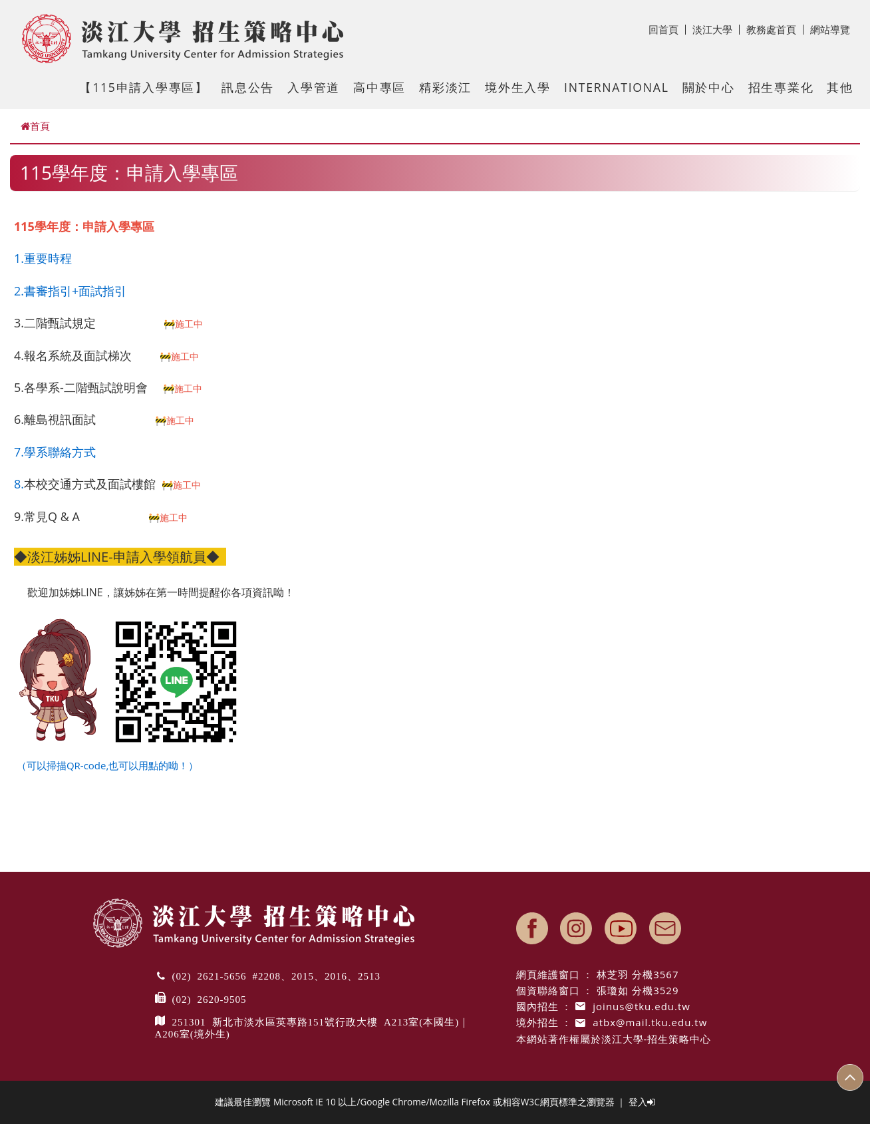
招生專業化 (781, 87)
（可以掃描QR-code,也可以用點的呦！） (106, 765)
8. (19, 484)
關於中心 (708, 87)
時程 (60, 258)
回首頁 (667, 29)
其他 (840, 87)
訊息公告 (247, 87)
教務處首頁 (774, 29)
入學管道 (313, 87)
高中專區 (379, 87)
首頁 (35, 125)
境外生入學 (518, 87)
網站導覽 (830, 29)
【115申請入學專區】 (143, 87)
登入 (642, 1101)
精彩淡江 (445, 87)
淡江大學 (716, 29)
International (616, 87)
